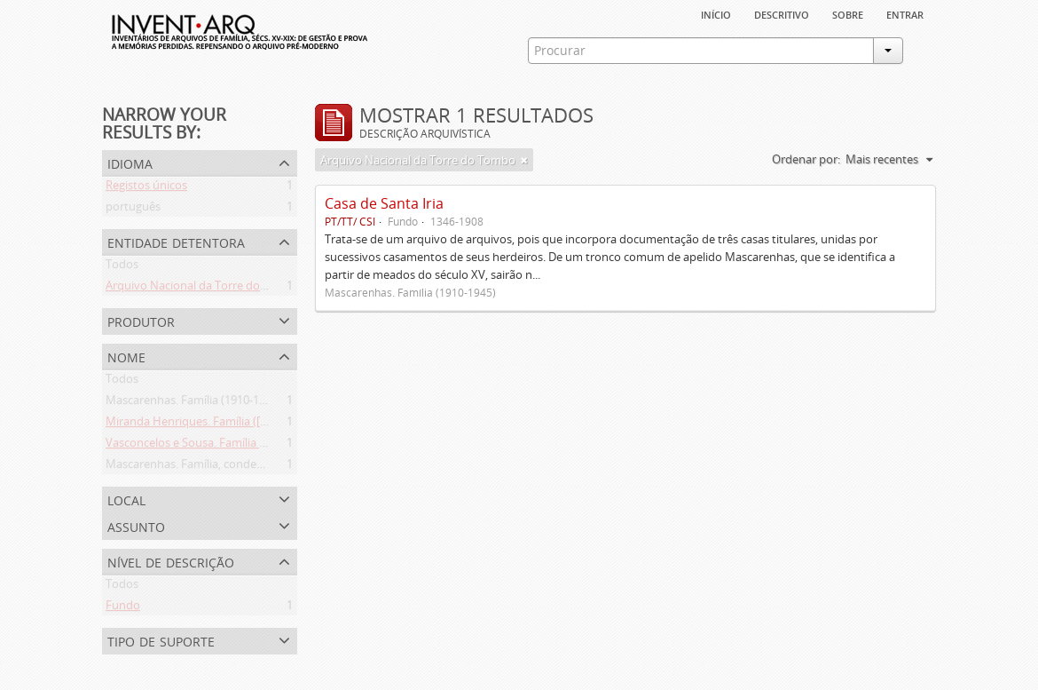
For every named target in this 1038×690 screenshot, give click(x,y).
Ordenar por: (806, 159)
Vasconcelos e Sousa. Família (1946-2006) (212, 446)
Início (716, 13)
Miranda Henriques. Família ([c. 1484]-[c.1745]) (226, 424)
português (133, 210)
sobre (847, 13)
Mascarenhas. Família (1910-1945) (193, 403)
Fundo (123, 608)
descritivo (781, 13)
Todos (122, 267)
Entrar (905, 13)
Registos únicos (146, 188)
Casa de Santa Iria (384, 203)
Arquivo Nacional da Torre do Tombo (203, 289)
